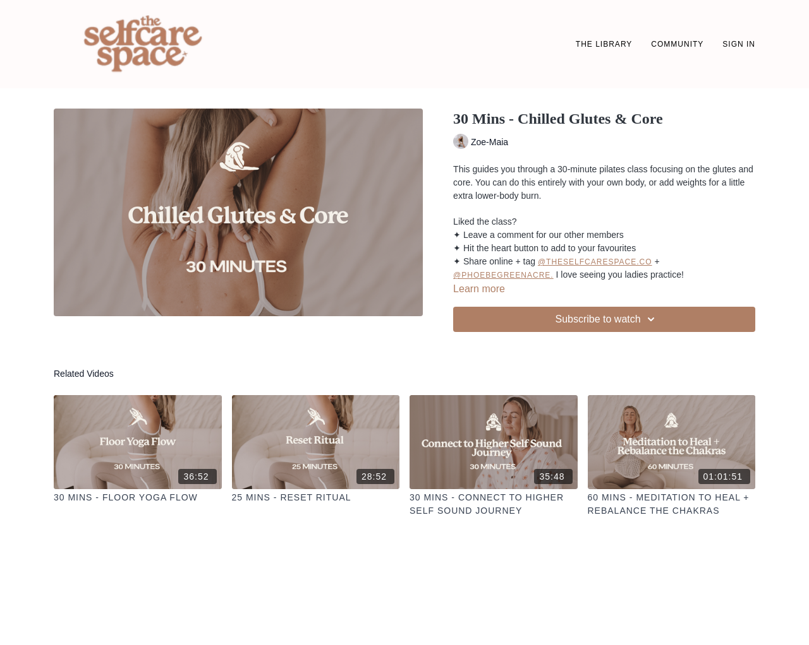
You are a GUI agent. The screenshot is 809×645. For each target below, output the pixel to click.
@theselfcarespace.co (595, 261)
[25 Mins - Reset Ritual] (316, 497)
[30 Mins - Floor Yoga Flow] (138, 497)
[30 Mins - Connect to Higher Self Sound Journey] (494, 504)
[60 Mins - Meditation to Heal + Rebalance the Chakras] (672, 504)
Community (677, 44)
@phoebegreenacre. (503, 275)
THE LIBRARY (604, 44)
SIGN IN (738, 44)
